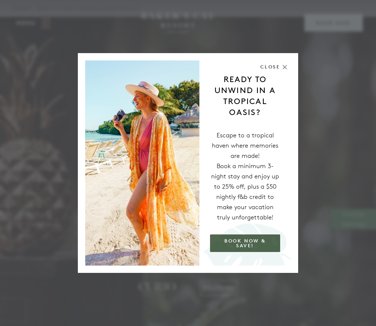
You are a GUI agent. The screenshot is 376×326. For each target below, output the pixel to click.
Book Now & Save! (245, 243)
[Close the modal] (273, 67)
